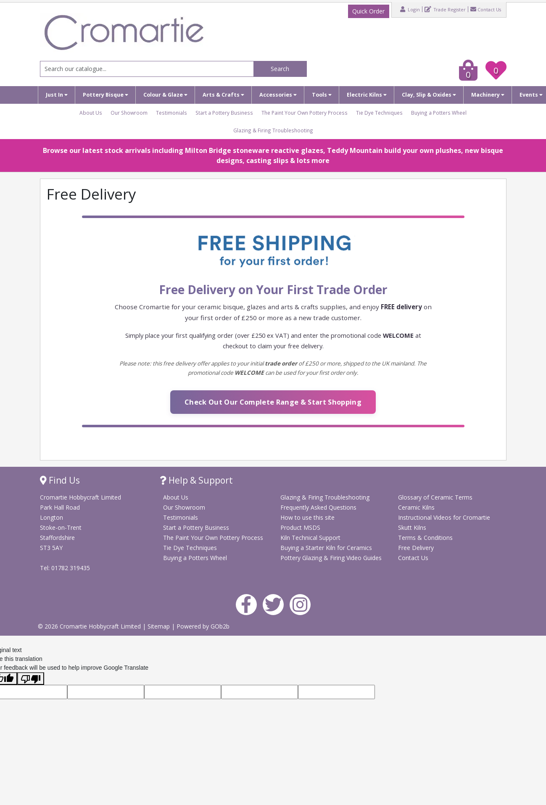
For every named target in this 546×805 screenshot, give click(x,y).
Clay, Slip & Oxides (429, 94)
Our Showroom (129, 112)
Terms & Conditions (425, 538)
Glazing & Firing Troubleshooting (273, 130)
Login (410, 9)
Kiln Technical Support (310, 538)
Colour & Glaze (165, 94)
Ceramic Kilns (416, 507)
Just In (57, 94)
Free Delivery (416, 548)
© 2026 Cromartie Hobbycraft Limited (90, 626)
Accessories (278, 94)
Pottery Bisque (105, 94)
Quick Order (368, 11)
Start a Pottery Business (224, 112)
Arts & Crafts (223, 94)
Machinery (487, 94)
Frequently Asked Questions (318, 507)
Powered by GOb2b (203, 626)
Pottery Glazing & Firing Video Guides (331, 558)
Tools (322, 94)
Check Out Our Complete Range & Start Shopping (273, 402)
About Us (90, 112)
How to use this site (307, 517)
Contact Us (485, 9)
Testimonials (171, 112)
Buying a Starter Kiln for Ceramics (326, 548)
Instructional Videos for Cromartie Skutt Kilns (444, 522)
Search (280, 69)
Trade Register (445, 9)
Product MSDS (300, 527)
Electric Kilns (367, 94)
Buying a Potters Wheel (439, 112)
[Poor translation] (30, 678)
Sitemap (159, 626)
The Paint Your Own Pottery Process (304, 112)
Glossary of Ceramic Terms (435, 497)
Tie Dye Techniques (379, 112)
